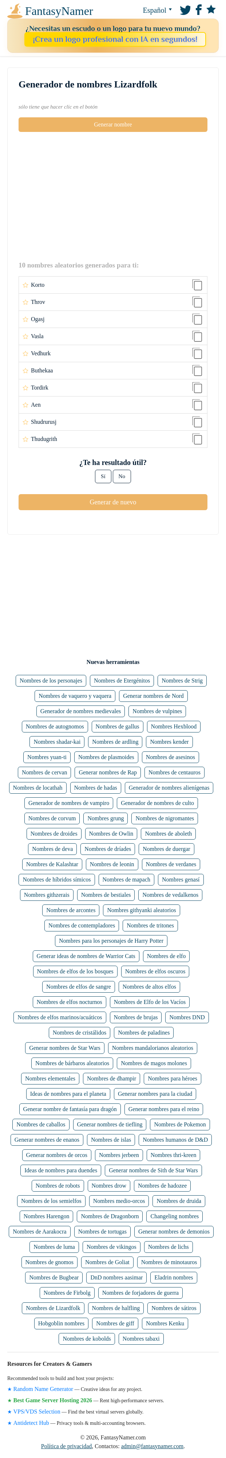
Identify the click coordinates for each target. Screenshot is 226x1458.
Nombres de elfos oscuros (155, 971)
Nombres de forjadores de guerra (140, 1293)
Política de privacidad (66, 1446)
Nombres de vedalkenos (170, 895)
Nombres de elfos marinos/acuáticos (59, 1017)
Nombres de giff (115, 1323)
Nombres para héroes (172, 1078)
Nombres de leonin (112, 864)
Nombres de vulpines (157, 711)
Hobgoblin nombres (61, 1323)
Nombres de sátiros (174, 1308)
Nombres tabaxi (141, 1339)
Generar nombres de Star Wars (64, 1048)
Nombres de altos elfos (149, 987)
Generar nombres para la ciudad (155, 1094)
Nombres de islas (111, 1140)
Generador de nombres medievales (80, 711)
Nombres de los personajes (51, 680)
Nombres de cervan (44, 772)
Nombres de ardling (115, 742)
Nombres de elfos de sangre (78, 987)
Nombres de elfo (166, 956)
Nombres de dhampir (111, 1078)
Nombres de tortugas (102, 1231)
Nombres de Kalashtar (52, 864)
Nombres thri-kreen (174, 1155)
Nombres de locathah (38, 788)
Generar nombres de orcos (56, 1155)
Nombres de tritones (150, 925)
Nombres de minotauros (169, 1262)
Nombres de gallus (117, 726)
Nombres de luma (54, 1247)
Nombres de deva (52, 849)
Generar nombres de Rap (108, 772)
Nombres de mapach (127, 879)
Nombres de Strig (182, 680)
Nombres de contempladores (81, 925)
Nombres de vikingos (111, 1247)
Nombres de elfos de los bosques (75, 971)
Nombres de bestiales (106, 895)
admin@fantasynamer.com (152, 1446)
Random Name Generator (43, 1389)
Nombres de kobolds (87, 1339)
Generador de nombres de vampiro (68, 803)
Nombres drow (109, 1186)
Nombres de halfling (116, 1308)
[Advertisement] (113, 196)
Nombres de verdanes (171, 864)
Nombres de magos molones (154, 1063)
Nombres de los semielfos (51, 1201)
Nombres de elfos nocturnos (69, 1002)
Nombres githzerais (47, 895)
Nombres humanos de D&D (175, 1140)
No (122, 476)
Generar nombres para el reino (163, 1109)
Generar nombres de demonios (174, 1231)
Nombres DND (187, 1017)
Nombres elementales (50, 1078)
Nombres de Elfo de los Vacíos (150, 1002)
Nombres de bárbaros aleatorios (72, 1063)
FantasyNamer (38, 10)
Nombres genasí (181, 879)
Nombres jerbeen (119, 1155)
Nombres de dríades (107, 849)
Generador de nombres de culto (157, 803)
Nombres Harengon (47, 1216)
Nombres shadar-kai (56, 742)
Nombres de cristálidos (80, 1032)
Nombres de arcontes (70, 910)
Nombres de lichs (168, 1247)
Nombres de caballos (40, 1124)
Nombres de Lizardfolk (53, 1308)
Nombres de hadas (95, 788)
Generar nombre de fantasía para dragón (70, 1109)
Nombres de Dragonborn (110, 1216)
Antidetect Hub (31, 1423)
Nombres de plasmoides (106, 757)
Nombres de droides (54, 833)
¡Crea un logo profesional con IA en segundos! (115, 39)
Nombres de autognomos (55, 726)
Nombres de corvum (52, 818)
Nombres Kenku (165, 1323)
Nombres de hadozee (162, 1186)
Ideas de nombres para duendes (60, 1170)
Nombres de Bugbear (54, 1277)
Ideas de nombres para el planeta (68, 1094)
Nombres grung (105, 818)
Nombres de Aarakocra (40, 1231)
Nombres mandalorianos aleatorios (152, 1048)
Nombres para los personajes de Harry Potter (111, 941)
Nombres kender (169, 742)
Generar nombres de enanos (47, 1140)
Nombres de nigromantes (164, 818)
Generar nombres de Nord (153, 696)
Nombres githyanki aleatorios (141, 910)
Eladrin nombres (173, 1277)
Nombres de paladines (144, 1032)
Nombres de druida (178, 1201)
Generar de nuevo (113, 502)
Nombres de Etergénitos (122, 680)
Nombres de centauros (174, 772)
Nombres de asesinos (170, 757)
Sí (103, 476)
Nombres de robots (58, 1186)
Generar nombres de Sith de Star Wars (153, 1170)
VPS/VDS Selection (36, 1411)
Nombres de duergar (166, 849)
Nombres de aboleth (168, 833)
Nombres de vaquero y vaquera (75, 696)
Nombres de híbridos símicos (57, 879)
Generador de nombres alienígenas (169, 788)
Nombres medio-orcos (119, 1201)
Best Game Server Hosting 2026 (52, 1400)
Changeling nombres (174, 1216)
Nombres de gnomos (49, 1262)
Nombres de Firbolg (67, 1293)
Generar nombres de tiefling (110, 1124)
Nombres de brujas (136, 1017)
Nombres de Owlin (111, 833)
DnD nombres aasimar (116, 1277)
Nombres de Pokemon (180, 1124)
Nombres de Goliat (107, 1262)
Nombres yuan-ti (47, 757)
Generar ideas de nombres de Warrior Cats (86, 956)
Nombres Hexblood (174, 726)
